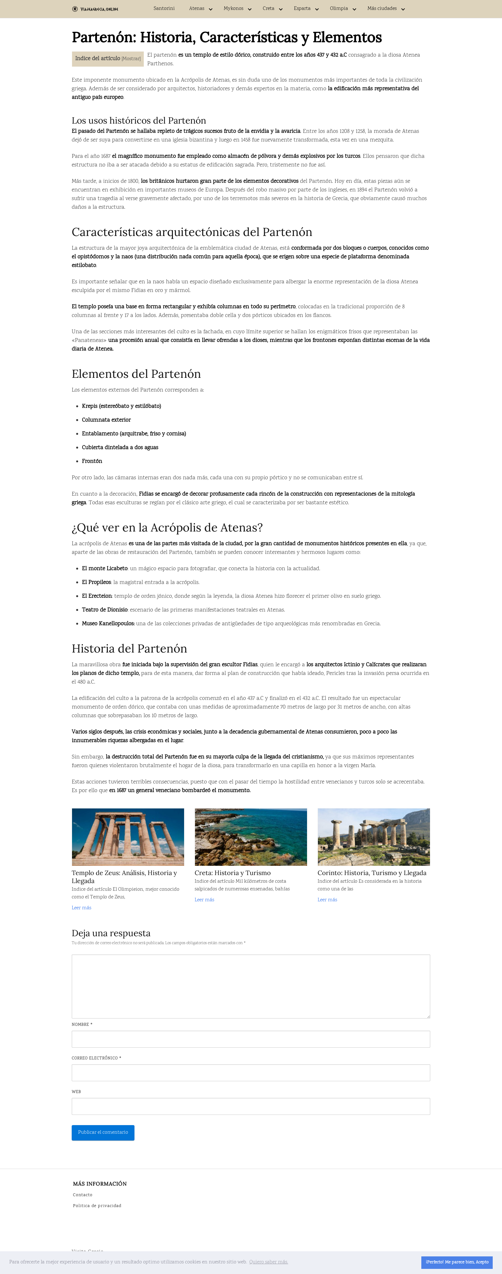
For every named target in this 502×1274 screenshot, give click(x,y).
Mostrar (131, 59)
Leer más (81, 908)
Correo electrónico (97, 1058)
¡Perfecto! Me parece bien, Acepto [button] (457, 1262)
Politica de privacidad (97, 1206)
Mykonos (233, 8)
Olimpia (339, 8)
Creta (268, 8)
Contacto (83, 1195)
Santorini (164, 8)
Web (76, 1092)
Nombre (82, 1025)
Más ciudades (382, 8)
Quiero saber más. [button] (268, 1262)
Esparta (302, 8)
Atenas (196, 8)
